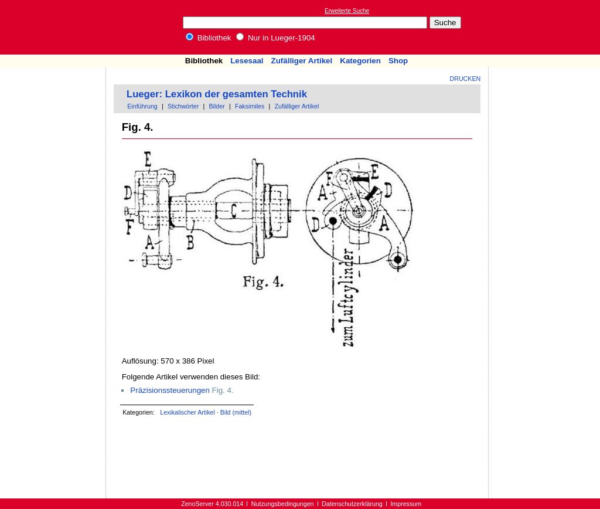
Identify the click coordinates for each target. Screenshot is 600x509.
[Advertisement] (546, 27)
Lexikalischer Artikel (187, 412)
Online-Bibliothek (55, 27)
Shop (398, 60)
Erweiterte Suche (347, 11)
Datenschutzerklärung (352, 503)
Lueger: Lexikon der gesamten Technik (217, 94)
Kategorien (360, 60)
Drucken (465, 78)
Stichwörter (183, 106)
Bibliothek (208, 37)
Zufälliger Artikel (302, 60)
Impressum (405, 503)
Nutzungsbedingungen (282, 503)
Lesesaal (246, 60)
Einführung (142, 106)
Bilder (216, 106)
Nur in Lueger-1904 (275, 37)
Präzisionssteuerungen (170, 390)
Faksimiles (249, 106)
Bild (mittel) (235, 412)
